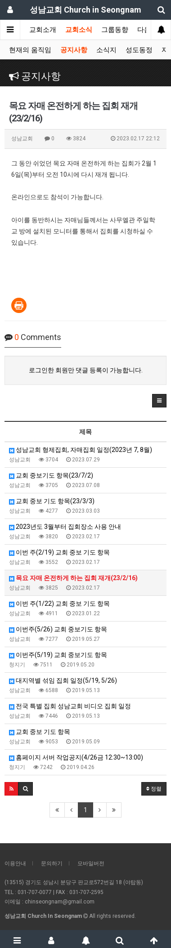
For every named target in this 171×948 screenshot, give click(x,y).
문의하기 (52, 863)
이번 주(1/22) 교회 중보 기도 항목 (59, 603)
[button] (159, 400)
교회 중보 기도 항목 (39, 731)
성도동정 (139, 50)
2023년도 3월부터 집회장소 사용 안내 (65, 526)
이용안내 (15, 863)
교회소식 (78, 30)
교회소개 (42, 30)
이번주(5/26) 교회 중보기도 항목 (58, 629)
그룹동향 (114, 30)
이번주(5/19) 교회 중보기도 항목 (58, 654)
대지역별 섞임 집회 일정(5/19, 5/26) (63, 680)
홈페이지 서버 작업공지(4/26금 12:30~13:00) (76, 757)
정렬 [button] (154, 789)
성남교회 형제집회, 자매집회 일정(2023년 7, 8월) (80, 449)
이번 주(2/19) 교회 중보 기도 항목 (59, 552)
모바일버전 (90, 863)
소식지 (106, 50)
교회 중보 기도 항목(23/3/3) (51, 501)
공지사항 (73, 50)
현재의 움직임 (30, 50)
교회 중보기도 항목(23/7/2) (51, 475)
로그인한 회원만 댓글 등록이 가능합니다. (86, 370)
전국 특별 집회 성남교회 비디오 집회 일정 (70, 706)
